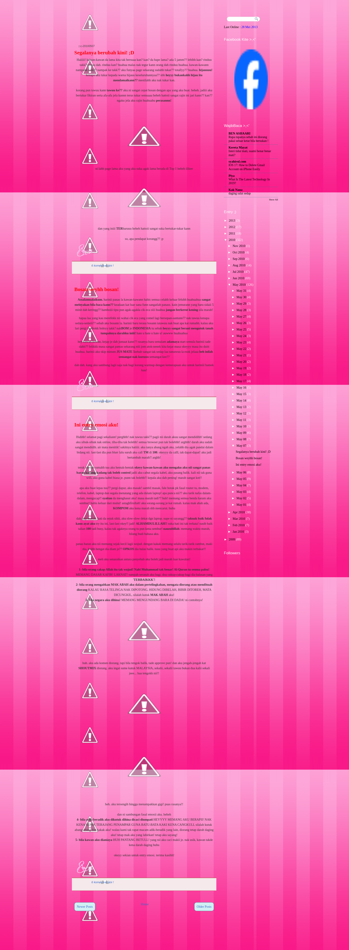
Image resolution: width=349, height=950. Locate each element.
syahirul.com (237, 161)
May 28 (241, 310)
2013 (232, 220)
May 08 (241, 439)
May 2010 (239, 284)
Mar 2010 (239, 518)
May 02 (241, 498)
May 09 (241, 432)
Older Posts (204, 906)
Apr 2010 (239, 512)
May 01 (241, 504)
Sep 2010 (239, 259)
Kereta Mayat (238, 147)
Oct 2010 (238, 252)
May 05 (241, 479)
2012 (232, 227)
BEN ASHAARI (239, 133)
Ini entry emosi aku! (96, 425)
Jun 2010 (238, 278)
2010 (232, 240)
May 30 (241, 297)
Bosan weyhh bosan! (96, 289)
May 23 (241, 342)
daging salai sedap (240, 193)
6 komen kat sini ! (102, 265)
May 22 (241, 349)
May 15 (241, 394)
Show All (273, 199)
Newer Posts (85, 906)
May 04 (241, 485)
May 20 (241, 361)
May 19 (241, 368)
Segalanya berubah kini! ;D (104, 52)
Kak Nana (235, 190)
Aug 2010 (239, 265)
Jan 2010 (238, 531)
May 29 (241, 303)
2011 (232, 233)
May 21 (241, 355)
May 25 (241, 329)
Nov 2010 (239, 246)
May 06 (241, 472)
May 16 (241, 387)
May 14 (241, 400)
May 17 (241, 381)
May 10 (241, 426)
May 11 (241, 420)
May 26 (241, 323)
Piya (232, 175)
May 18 (241, 374)
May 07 (241, 445)
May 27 (241, 316)
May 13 (241, 407)
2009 (232, 539)
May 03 (241, 491)
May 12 (241, 413)
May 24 (241, 336)
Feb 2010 (239, 525)
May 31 (241, 290)
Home (145, 904)
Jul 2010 (238, 271)
